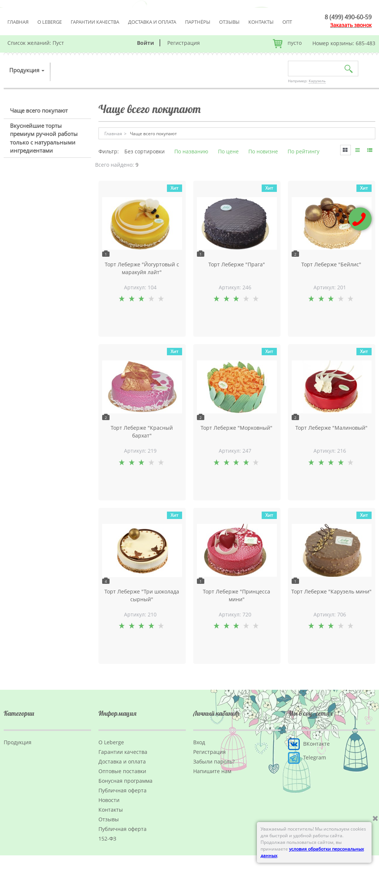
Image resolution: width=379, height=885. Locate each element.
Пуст (58, 42)
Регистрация (183, 42)
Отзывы (229, 22)
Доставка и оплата (152, 22)
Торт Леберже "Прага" (236, 264)
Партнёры (197, 22)
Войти (145, 42)
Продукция (26, 70)
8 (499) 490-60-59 (348, 17)
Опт (287, 22)
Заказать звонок (351, 25)
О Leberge (49, 22)
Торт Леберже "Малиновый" (331, 427)
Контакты (261, 22)
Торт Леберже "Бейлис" (331, 264)
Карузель (317, 80)
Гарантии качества (95, 22)
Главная (17, 22)
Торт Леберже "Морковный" (236, 427)
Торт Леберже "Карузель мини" (331, 591)
